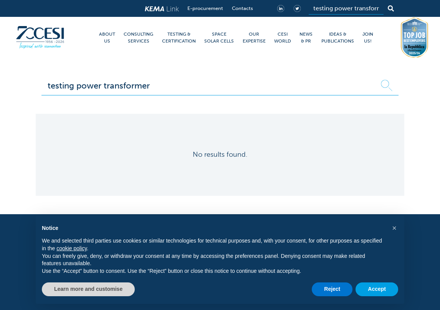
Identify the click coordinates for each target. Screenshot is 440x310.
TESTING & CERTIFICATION (179, 37)
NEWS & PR (306, 37)
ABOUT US (107, 37)
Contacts (242, 8)
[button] (394, 228)
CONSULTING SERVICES (138, 37)
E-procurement (205, 8)
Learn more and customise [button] (88, 289)
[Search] (346, 8)
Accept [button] (377, 289)
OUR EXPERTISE (254, 37)
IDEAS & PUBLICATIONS (337, 37)
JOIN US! (367, 37)
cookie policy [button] (71, 248)
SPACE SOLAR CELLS (219, 37)
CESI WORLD (282, 37)
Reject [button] (332, 289)
